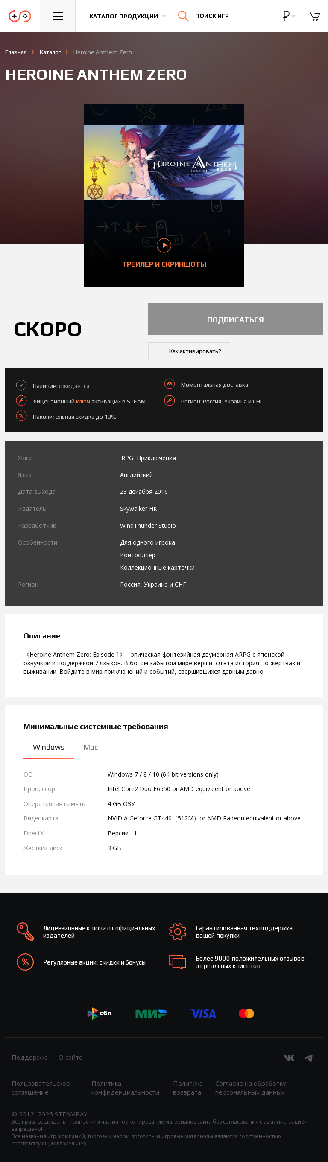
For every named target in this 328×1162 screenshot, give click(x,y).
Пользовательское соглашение (41, 1087)
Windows (48, 746)
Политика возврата (188, 1087)
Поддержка (30, 1057)
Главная (16, 52)
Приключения (156, 458)
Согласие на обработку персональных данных (250, 1087)
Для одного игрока (147, 542)
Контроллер (137, 555)
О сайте (71, 1057)
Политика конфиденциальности (125, 1087)
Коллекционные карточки (157, 567)
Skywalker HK (138, 508)
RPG (127, 458)
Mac (90, 746)
